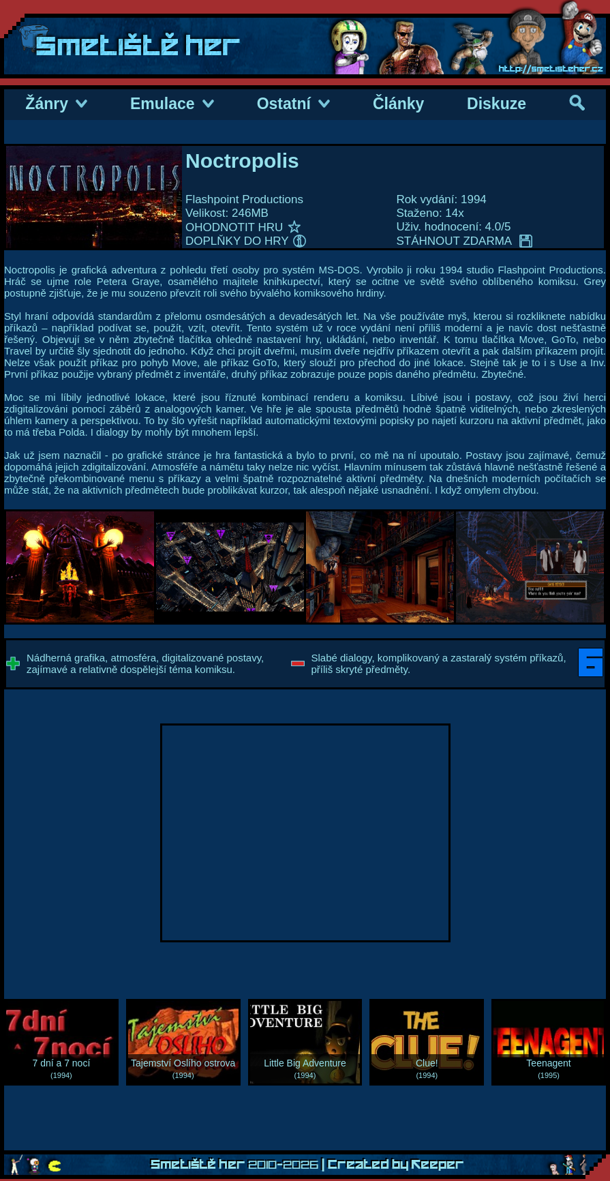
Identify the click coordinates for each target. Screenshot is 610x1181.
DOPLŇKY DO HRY (245, 241)
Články (398, 104)
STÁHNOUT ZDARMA (464, 241)
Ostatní (294, 104)
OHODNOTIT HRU (243, 227)
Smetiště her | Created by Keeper (307, 1164)
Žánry (56, 104)
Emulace (172, 104)
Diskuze (496, 104)
